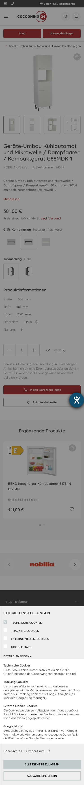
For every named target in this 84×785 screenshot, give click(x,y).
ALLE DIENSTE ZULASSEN (42, 764)
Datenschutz (12, 751)
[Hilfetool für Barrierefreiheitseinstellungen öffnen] (76, 400)
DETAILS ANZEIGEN (16, 656)
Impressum (36, 751)
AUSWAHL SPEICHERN (42, 776)
